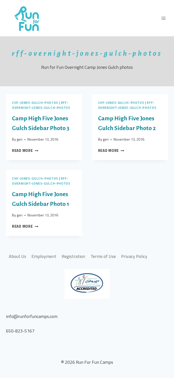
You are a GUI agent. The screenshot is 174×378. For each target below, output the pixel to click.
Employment (43, 256)
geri (19, 139)
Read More (25, 150)
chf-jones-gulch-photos (35, 102)
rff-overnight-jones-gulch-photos (41, 105)
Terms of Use (103, 256)
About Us (17, 256)
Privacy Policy (134, 256)
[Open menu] (163, 18)
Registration (73, 256)
